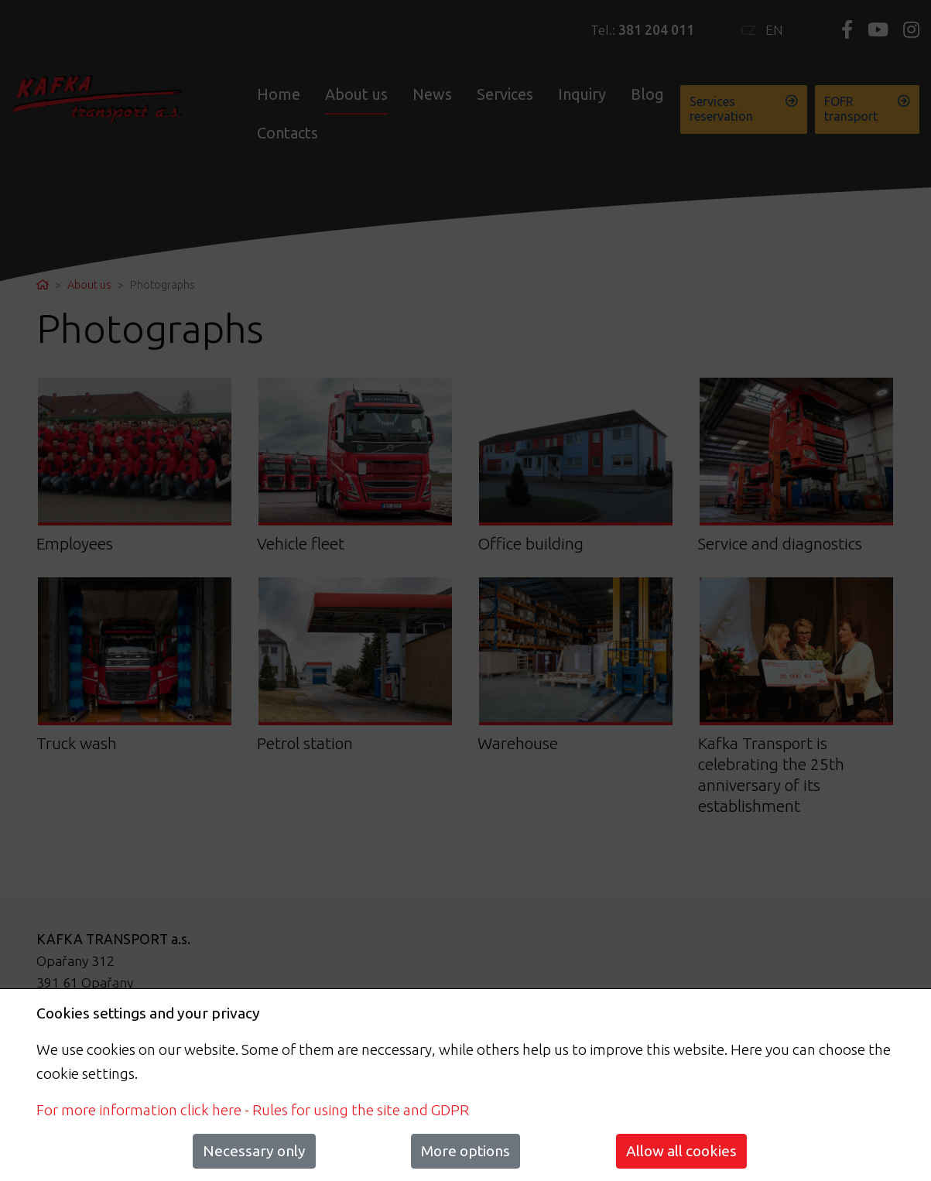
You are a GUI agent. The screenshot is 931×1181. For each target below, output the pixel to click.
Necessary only (254, 1150)
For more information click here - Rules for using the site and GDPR (252, 1109)
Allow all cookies (681, 1150)
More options (465, 1150)
